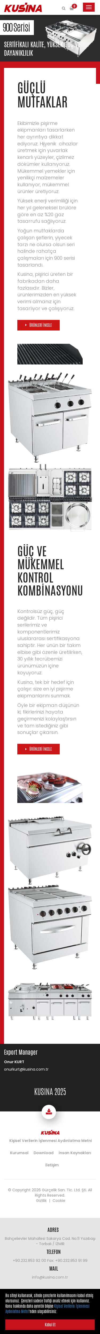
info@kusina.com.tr (50, 1277)
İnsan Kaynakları (75, 1152)
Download (44, 1152)
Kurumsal (19, 1152)
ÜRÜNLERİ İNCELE (40, 325)
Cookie (59, 1200)
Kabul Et (50, 1324)
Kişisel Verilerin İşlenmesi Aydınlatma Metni (50, 1140)
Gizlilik (41, 1200)
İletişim (52, 1165)
